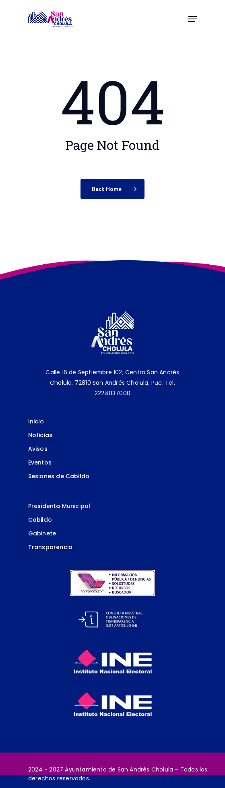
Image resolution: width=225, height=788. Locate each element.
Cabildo (40, 520)
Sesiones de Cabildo (59, 476)
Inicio (36, 421)
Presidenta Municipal (59, 506)
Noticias (40, 435)
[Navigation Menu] (192, 19)
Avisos (37, 449)
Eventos (40, 462)
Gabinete (42, 533)
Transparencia (50, 547)
